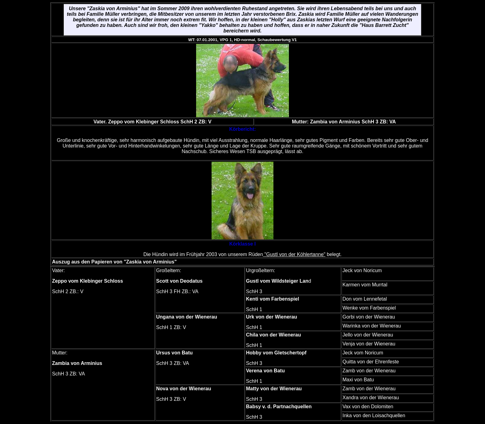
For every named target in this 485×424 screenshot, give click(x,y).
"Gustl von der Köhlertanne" (294, 254)
